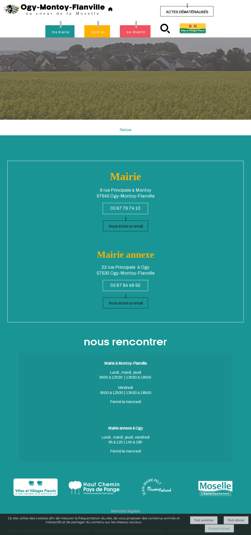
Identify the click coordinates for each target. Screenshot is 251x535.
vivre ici (98, 32)
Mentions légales (125, 511)
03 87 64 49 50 (125, 285)
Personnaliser (219, 528)
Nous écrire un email (126, 226)
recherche (165, 28)
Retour (126, 130)
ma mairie (61, 32)
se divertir (135, 32)
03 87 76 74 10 (125, 208)
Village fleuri (193, 28)
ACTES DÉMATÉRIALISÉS (187, 12)
